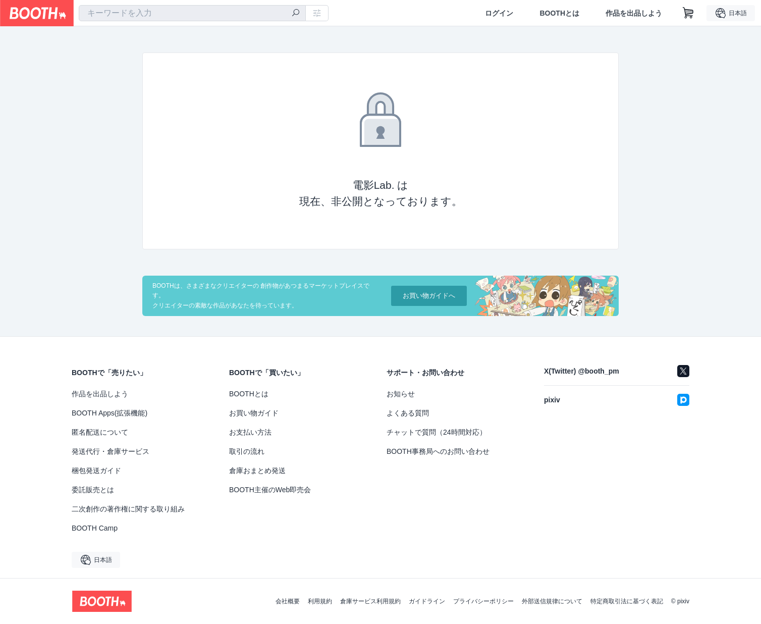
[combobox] (192, 13)
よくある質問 (408, 413)
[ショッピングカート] (688, 13)
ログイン (499, 13)
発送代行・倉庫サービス (110, 451)
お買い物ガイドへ (429, 295)
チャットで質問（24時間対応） (436, 432)
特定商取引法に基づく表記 (626, 601)
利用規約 (320, 601)
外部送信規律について (552, 601)
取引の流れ (246, 451)
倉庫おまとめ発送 (257, 470)
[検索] (296, 14)
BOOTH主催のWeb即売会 (270, 490)
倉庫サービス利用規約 (370, 601)
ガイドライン (427, 601)
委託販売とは (93, 490)
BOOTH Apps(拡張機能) (109, 413)
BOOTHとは (559, 13)
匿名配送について (100, 432)
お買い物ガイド (254, 413)
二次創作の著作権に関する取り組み (128, 509)
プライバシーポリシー (483, 601)
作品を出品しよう (634, 13)
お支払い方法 (250, 432)
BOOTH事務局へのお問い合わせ (438, 451)
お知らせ (401, 394)
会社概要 (288, 601)
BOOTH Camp (95, 528)
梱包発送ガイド (96, 470)
